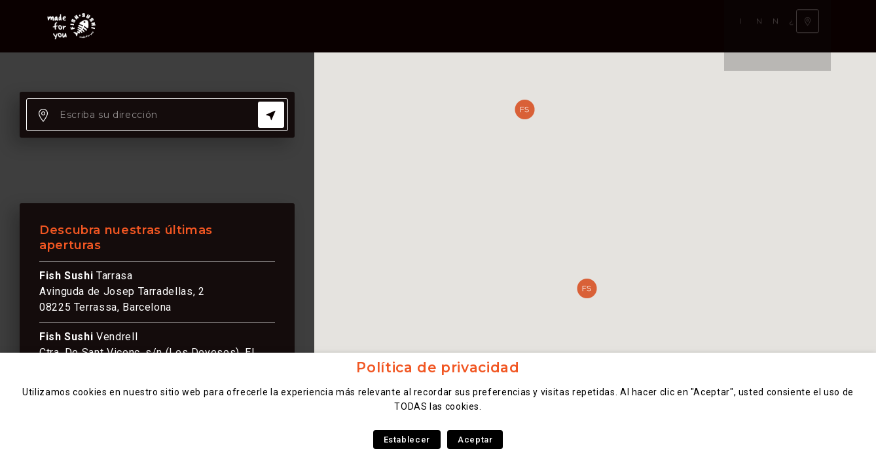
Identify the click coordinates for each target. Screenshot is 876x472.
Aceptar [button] (475, 439)
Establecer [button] (407, 439)
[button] (586, 288)
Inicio (193, 26)
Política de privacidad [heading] (437, 367)
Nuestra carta (253, 26)
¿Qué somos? (444, 26)
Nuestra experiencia (351, 26)
